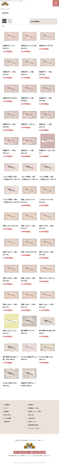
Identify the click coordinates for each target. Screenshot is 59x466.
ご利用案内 (7, 404)
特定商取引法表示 (33, 425)
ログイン (6, 408)
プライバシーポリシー (34, 428)
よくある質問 (7, 418)
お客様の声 (7, 421)
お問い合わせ (7, 415)
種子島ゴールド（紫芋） (35, 411)
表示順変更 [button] (35, 21)
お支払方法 (31, 418)
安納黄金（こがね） (34, 408)
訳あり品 (30, 415)
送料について (32, 421)
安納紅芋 (30, 404)
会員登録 (6, 411)
